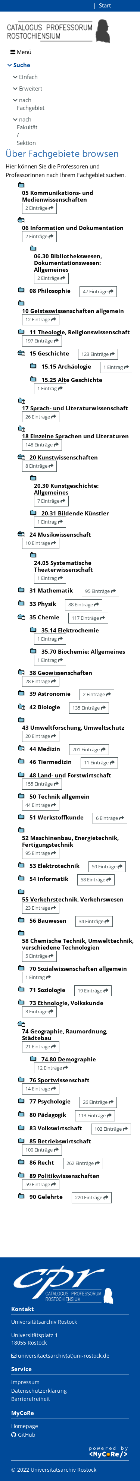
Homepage (24, 1426)
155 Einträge (42, 783)
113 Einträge (95, 1115)
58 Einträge (96, 879)
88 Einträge (83, 604)
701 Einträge (89, 749)
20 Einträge (40, 736)
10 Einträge (40, 543)
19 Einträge (93, 990)
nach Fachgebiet (26, 103)
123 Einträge (98, 354)
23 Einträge (40, 907)
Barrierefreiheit (30, 1398)
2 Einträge (39, 208)
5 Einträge (39, 956)
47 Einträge (98, 291)
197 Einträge (42, 340)
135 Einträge (89, 707)
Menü (20, 52)
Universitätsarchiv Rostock (44, 1321)
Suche (21, 65)
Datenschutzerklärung (39, 1390)
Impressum (25, 1382)
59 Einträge (107, 866)
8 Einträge (39, 465)
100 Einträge (42, 1149)
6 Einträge (110, 818)
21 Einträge (40, 1046)
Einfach (27, 76)
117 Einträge (88, 618)
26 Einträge (40, 416)
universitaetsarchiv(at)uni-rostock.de (63, 1355)
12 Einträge (40, 319)
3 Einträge (39, 1011)
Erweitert (27, 88)
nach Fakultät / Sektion (26, 131)
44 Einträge (40, 805)
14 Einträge (40, 1088)
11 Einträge (99, 762)
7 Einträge (51, 501)
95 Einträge (100, 591)
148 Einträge (42, 444)
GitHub (23, 1434)
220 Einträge (91, 1197)
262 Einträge (83, 1163)
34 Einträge (94, 921)
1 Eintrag (116, 367)
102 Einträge (111, 1128)
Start (105, 5)
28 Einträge (40, 681)
